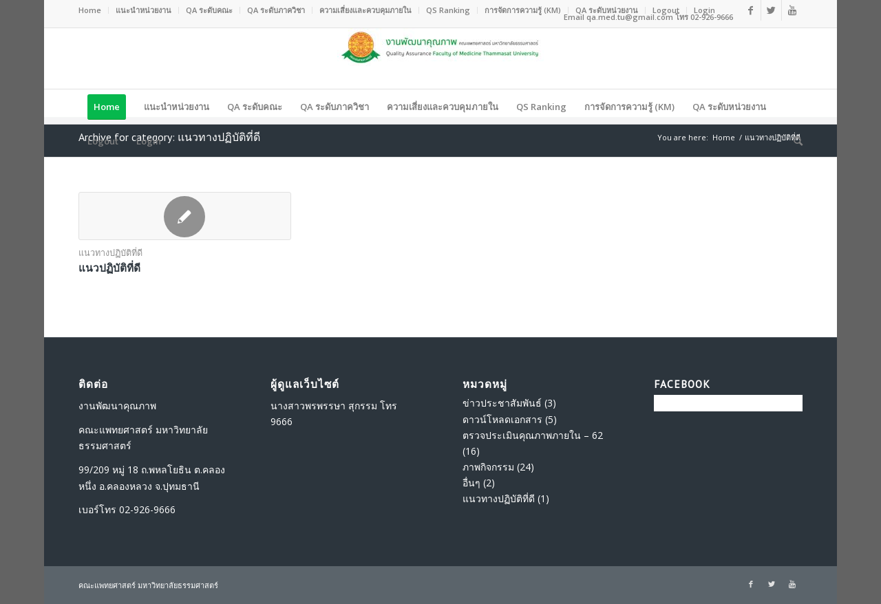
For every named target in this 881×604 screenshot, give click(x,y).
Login (704, 10)
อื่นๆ (471, 482)
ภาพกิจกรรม (488, 466)
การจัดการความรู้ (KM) (523, 10)
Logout (665, 10)
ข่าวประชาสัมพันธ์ (502, 402)
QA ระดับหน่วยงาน (606, 10)
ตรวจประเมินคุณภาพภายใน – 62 (533, 435)
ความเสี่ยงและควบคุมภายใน (365, 10)
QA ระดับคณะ (209, 10)
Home (89, 10)
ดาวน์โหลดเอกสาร (502, 419)
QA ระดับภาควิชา (276, 10)
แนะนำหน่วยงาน (143, 10)
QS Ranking (448, 10)
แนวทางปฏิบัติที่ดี (110, 253)
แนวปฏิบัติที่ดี (109, 267)
